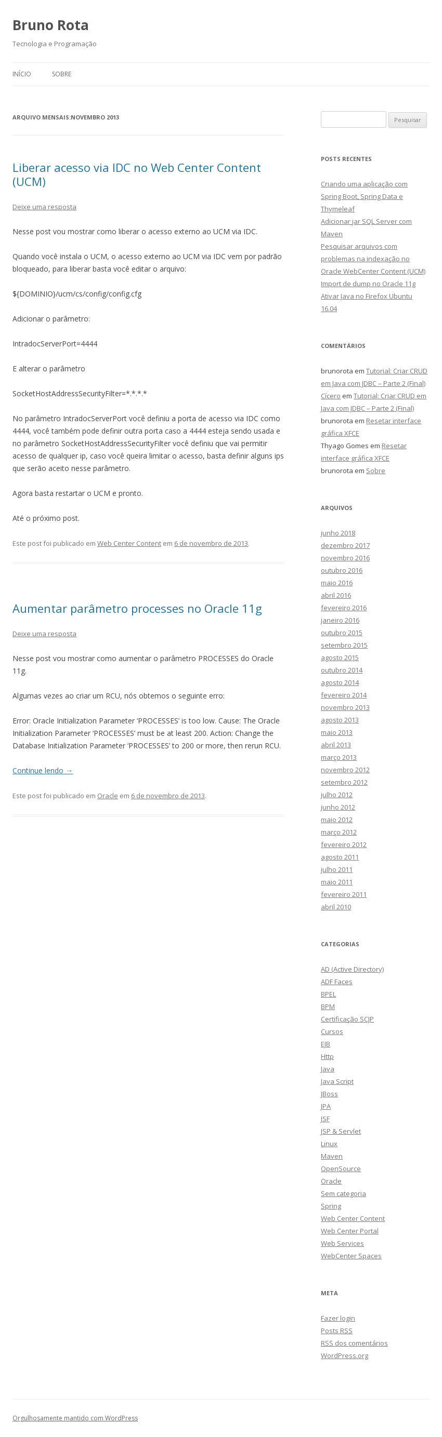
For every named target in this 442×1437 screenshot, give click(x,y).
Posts (337, 1330)
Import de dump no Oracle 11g (368, 283)
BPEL (328, 994)
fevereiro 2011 (344, 894)
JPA (326, 1106)
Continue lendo (42, 770)
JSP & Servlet (341, 1131)
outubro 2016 (341, 570)
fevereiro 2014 (344, 695)
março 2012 (339, 832)
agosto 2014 (340, 682)
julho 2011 (337, 869)
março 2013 (339, 757)
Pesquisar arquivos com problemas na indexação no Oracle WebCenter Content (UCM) (373, 258)
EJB (325, 1044)
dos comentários (354, 1343)
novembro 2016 (345, 557)
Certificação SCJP (347, 1019)
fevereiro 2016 (344, 607)
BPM (328, 1006)
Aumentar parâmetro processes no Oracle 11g (137, 608)
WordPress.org (344, 1355)
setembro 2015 (344, 645)
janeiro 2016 (340, 620)
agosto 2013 (340, 719)
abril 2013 (336, 744)
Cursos (332, 1031)
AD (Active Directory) (352, 969)
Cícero (331, 395)
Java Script (337, 1081)
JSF (325, 1118)
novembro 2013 (345, 707)
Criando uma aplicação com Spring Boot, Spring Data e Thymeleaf (364, 196)
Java (327, 1068)
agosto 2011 (340, 857)
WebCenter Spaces (351, 1255)
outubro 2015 (341, 632)
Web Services (342, 1243)
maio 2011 (337, 882)
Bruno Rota (50, 25)
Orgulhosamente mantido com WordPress (75, 1418)
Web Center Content (129, 543)
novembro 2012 (345, 769)
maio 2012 (337, 819)
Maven (332, 1156)
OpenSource (341, 1168)
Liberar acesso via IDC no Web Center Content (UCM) (136, 174)
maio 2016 (337, 582)
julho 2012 (337, 794)
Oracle (107, 795)
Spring (331, 1206)
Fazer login (338, 1318)
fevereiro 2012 (344, 844)
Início (21, 74)
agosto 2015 (340, 657)
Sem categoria (343, 1193)
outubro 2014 (341, 670)
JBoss (329, 1093)
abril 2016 (336, 595)
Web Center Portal (350, 1230)
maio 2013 (337, 732)
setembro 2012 (344, 782)
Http (327, 1056)
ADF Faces (337, 981)
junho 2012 (338, 807)
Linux (329, 1143)
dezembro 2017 (345, 545)
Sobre (61, 74)
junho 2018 (338, 533)
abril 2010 (336, 906)
